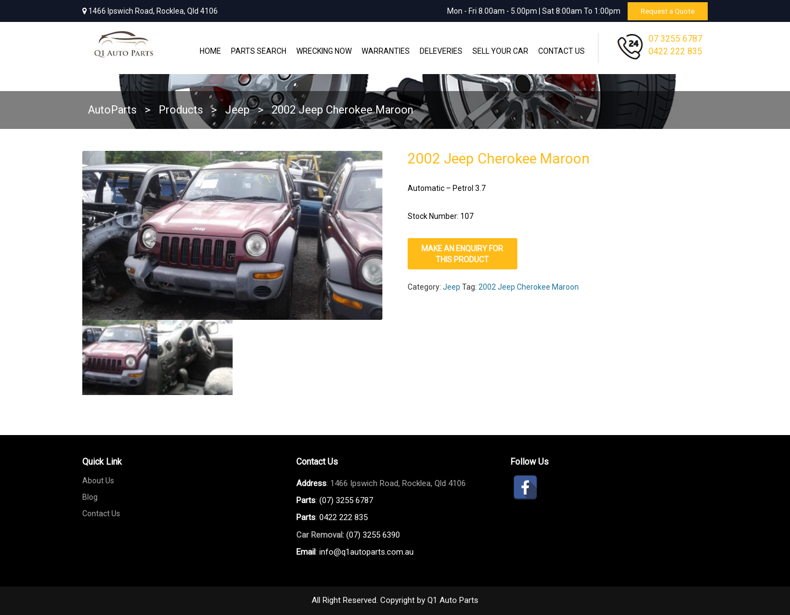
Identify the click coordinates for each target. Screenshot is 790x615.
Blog (90, 497)
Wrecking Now (324, 51)
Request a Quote (665, 11)
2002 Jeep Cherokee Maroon (528, 287)
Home (210, 51)
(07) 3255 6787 (346, 500)
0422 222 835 (675, 51)
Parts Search (258, 51)
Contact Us (561, 51)
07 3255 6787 (675, 38)
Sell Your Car (500, 51)
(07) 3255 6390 (373, 535)
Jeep (451, 287)
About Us (98, 480)
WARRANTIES (386, 51)
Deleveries (441, 51)
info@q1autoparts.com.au (366, 552)
